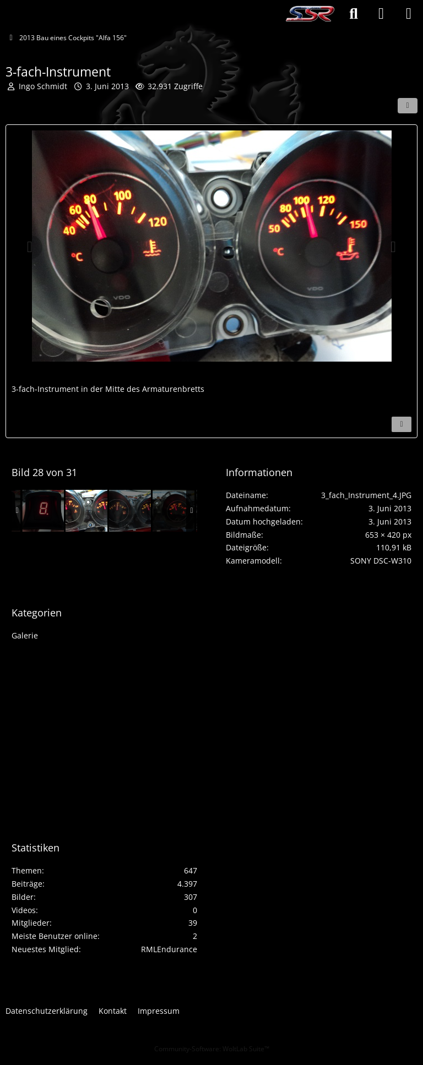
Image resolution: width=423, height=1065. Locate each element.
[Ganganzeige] (43, 511)
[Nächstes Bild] (393, 247)
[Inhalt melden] (401, 424)
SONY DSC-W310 (380, 560)
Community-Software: (211, 1048)
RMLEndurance (169, 949)
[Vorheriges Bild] (29, 247)
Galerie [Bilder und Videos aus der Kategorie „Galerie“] (25, 635)
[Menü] (409, 14)
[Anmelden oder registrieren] (381, 14)
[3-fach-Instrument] (86, 511)
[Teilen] (407, 105)
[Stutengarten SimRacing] (310, 14)
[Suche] (354, 14)
